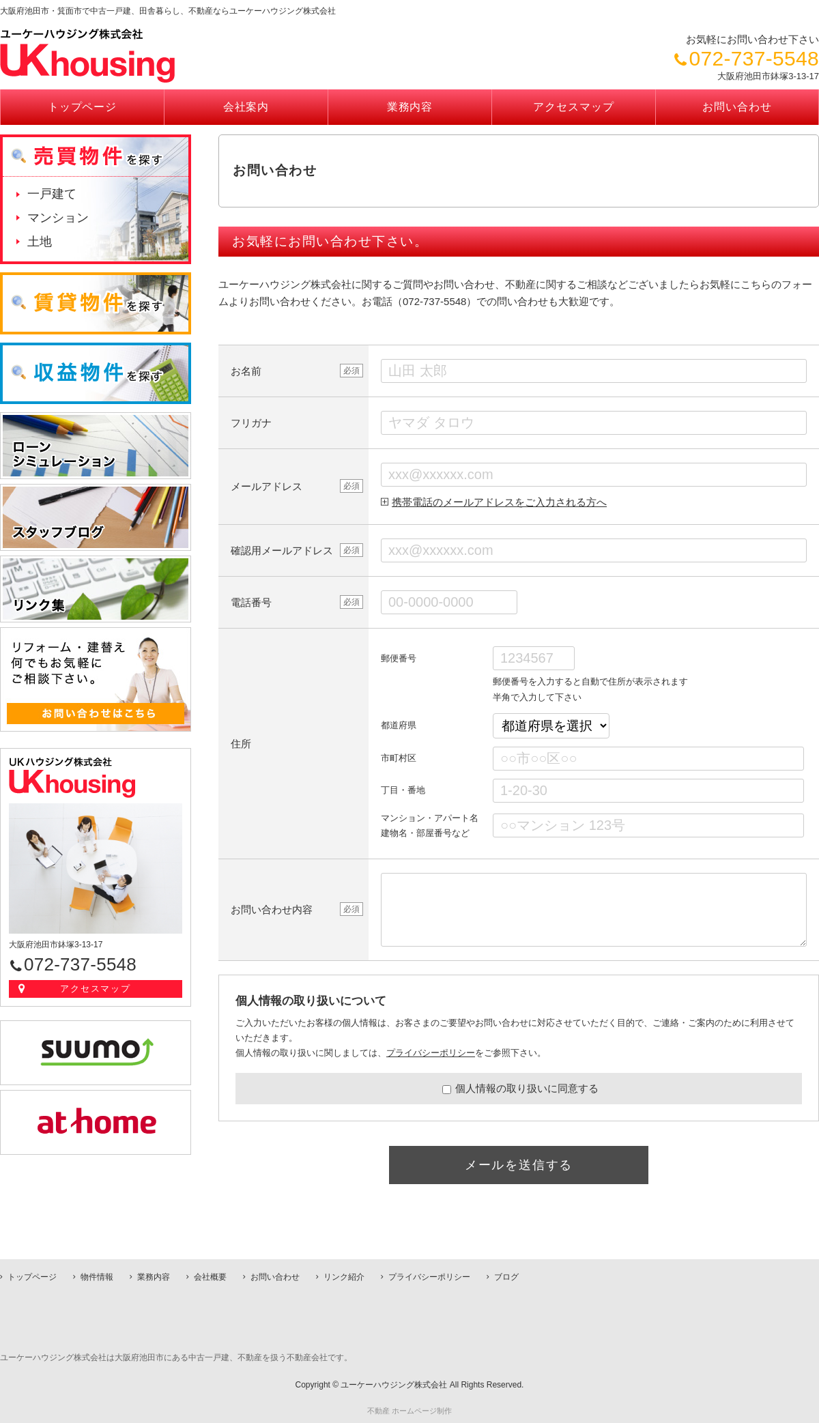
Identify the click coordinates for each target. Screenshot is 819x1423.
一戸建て (51, 194)
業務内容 (410, 107)
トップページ (82, 107)
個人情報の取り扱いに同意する (520, 1088)
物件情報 (97, 1277)
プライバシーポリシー (430, 1053)
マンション (58, 218)
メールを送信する (519, 1165)
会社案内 (246, 107)
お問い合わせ (737, 107)
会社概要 (210, 1277)
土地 (39, 241)
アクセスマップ (573, 107)
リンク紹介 (344, 1277)
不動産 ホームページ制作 (409, 1411)
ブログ (506, 1277)
